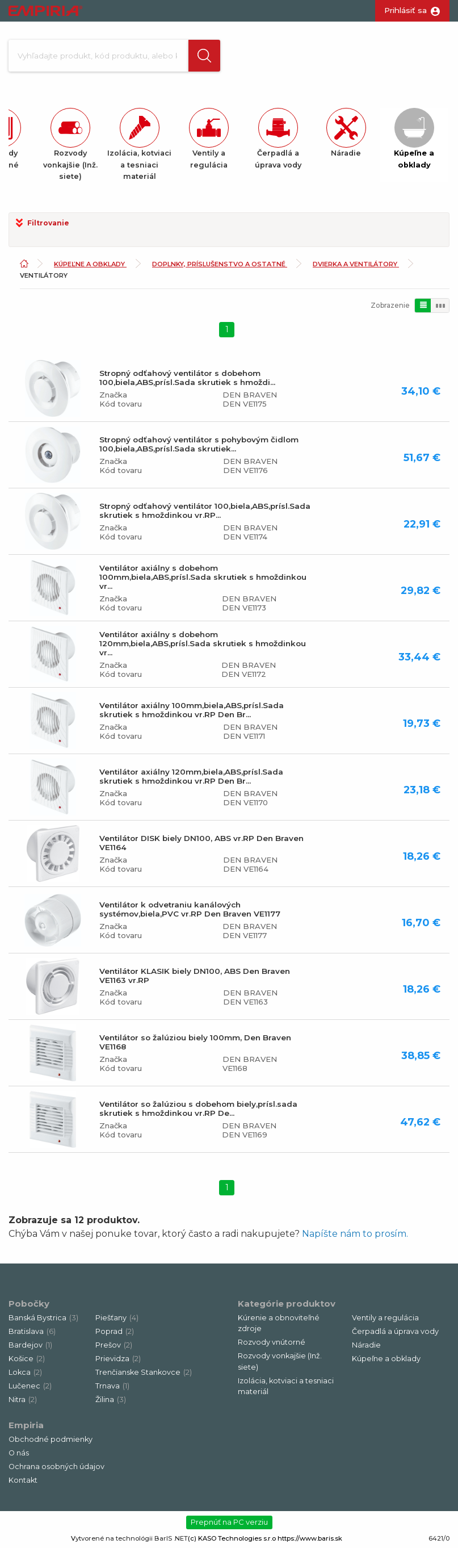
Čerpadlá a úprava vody (395, 1331)
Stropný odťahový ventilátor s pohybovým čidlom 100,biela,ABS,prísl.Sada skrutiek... (199, 444)
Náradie (366, 1345)
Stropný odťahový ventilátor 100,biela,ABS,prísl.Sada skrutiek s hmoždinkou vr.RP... (204, 510)
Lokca (25, 1372)
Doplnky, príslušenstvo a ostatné (219, 264)
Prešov (113, 1345)
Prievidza (118, 1358)
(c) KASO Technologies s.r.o (232, 1538)
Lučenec (30, 1386)
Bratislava (32, 1331)
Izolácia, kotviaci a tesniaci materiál (286, 1386)
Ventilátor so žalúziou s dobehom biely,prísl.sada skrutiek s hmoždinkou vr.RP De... (198, 1108)
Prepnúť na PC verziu (229, 1521)
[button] (204, 56)
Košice (27, 1358)
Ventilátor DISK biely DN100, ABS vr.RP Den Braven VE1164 (201, 843)
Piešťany (116, 1317)
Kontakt (23, 1480)
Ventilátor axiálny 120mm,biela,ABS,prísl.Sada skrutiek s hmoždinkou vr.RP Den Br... (191, 776)
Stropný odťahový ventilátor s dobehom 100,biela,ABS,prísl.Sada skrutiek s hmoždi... (187, 378)
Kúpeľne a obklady (90, 264)
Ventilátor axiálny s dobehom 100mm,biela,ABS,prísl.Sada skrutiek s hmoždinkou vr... (202, 577)
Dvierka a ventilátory (356, 264)
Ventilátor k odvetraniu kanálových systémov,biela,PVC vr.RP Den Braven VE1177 (189, 909)
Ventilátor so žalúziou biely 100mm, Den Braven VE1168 (195, 1042)
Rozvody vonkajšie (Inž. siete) (280, 1361)
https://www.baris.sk (310, 1538)
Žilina (110, 1399)
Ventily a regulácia (385, 1317)
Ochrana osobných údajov (56, 1466)
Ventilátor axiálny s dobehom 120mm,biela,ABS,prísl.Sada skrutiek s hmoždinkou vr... (202, 643)
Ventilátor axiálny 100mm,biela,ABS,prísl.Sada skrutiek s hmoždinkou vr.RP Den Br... (191, 710)
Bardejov (30, 1345)
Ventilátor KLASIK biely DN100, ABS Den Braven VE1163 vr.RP (194, 976)
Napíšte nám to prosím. (355, 1233)
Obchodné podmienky (51, 1439)
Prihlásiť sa (405, 10)
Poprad (114, 1331)
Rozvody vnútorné (271, 1342)
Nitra (23, 1399)
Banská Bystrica (43, 1317)
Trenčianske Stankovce (143, 1372)
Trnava (112, 1386)
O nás (19, 1453)
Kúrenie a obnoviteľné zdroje (279, 1323)
